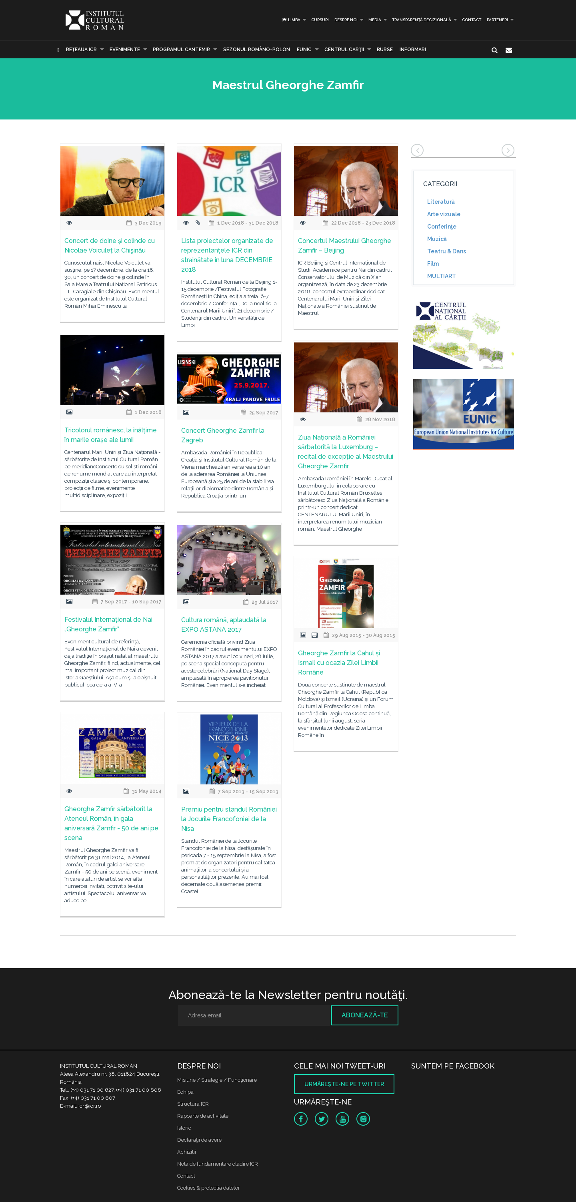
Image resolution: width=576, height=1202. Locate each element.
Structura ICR (193, 1104)
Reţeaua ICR (81, 49)
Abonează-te (365, 1015)
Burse (385, 49)
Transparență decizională (421, 20)
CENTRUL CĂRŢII (344, 49)
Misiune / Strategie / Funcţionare (217, 1080)
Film (433, 264)
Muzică (437, 239)
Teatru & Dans (446, 251)
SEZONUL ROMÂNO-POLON (256, 49)
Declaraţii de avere (199, 1140)
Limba (291, 20)
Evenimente (125, 49)
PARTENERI (497, 20)
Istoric (184, 1128)
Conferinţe (441, 226)
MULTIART (441, 276)
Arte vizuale (443, 214)
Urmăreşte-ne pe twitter (344, 1084)
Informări (413, 49)
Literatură (441, 202)
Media (374, 20)
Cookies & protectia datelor (208, 1188)
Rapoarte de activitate (202, 1116)
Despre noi (346, 20)
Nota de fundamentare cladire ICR (217, 1164)
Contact (471, 20)
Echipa (185, 1092)
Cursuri (320, 20)
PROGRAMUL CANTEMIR (181, 49)
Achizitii (186, 1152)
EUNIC (304, 49)
